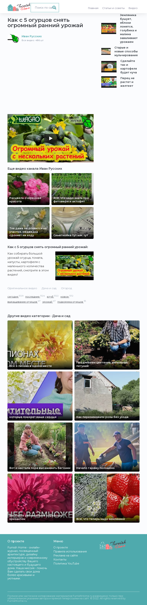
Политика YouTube (66, 563)
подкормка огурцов (71, 301)
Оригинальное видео (22, 288)
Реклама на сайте (65, 555)
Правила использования (70, 551)
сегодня (15, 296)
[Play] (50, 138)
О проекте (60, 547)
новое (66, 296)
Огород (66, 288)
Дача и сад (49, 288)
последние (35, 296)
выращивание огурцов (23, 301)
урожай (49, 301)
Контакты (59, 559)
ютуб (53, 296)
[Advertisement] (50, 73)
